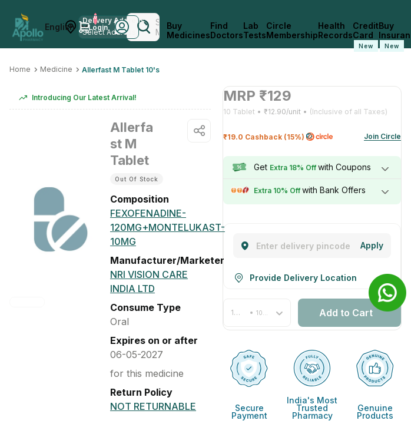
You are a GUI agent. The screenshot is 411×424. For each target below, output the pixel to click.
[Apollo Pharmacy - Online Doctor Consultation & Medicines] (27, 27)
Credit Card (366, 36)
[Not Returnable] (153, 392)
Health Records (335, 30)
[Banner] (387, 293)
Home (20, 69)
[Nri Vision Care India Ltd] (160, 281)
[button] (257, 309)
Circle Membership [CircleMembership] (292, 30)
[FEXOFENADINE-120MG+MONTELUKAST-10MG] (167, 227)
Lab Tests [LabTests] (254, 30)
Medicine (56, 69)
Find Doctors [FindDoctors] (226, 30)
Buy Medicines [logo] (188, 30)
